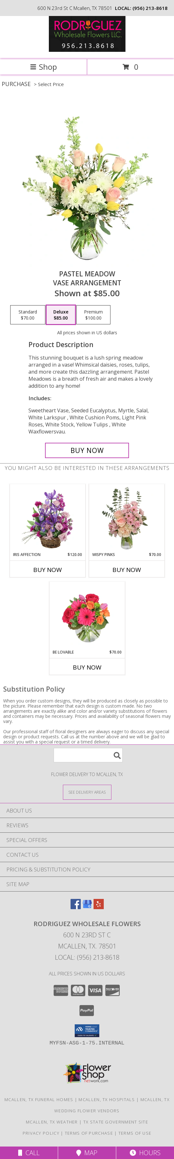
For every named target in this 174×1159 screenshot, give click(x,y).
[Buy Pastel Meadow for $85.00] (87, 450)
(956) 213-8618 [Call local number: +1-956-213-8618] (150, 8)
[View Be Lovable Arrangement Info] (87, 615)
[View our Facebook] (76, 907)
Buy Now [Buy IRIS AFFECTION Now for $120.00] (47, 570)
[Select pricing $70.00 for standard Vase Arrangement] (28, 315)
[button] (87, 1030)
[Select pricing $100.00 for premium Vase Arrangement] (93, 315)
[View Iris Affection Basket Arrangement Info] (47, 518)
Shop (43, 66)
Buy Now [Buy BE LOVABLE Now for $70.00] (87, 667)
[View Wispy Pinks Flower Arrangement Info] (126, 518)
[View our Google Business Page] (87, 907)
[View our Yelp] (99, 907)
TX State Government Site (115, 1122)
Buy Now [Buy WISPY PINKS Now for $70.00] (126, 570)
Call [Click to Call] (29, 1152)
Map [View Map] (86, 1152)
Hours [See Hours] (145, 1152)
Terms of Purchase (89, 1133)
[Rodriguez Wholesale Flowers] (87, 50)
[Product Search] (88, 755)
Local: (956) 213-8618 (87, 957)
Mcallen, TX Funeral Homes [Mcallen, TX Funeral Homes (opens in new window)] (38, 1099)
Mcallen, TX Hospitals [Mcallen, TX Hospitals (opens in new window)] (107, 1099)
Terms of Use (135, 1133)
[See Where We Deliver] (87, 792)
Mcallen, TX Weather (52, 1122)
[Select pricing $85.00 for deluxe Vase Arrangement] (61, 315)
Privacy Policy (41, 1133)
